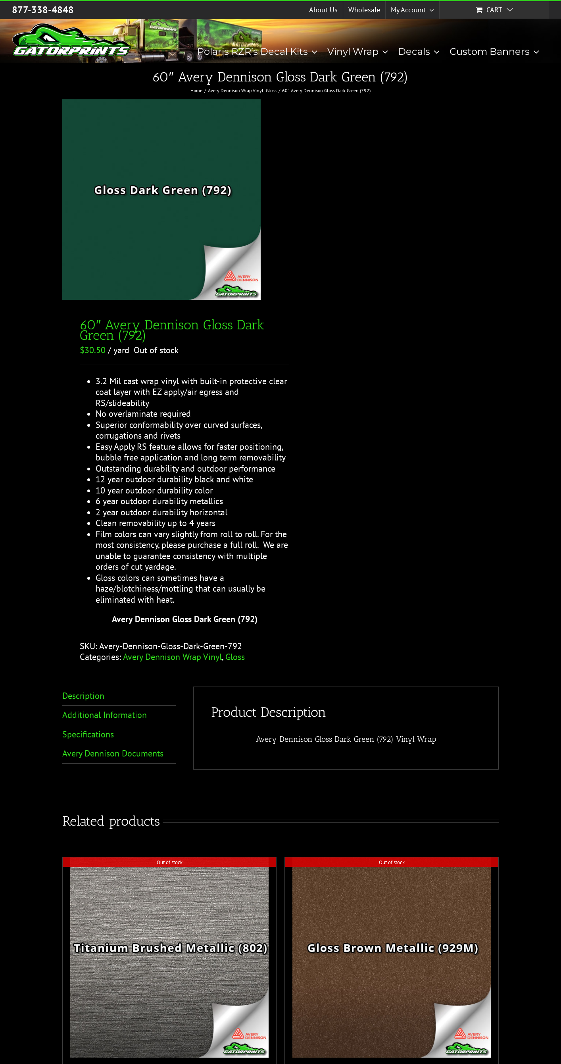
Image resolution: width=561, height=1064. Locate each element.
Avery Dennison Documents (112, 753)
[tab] (119, 696)
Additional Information (104, 714)
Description (83, 695)
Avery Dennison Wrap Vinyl (172, 656)
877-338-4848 (43, 10)
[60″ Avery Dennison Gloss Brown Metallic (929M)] (391, 957)
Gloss (235, 656)
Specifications (88, 734)
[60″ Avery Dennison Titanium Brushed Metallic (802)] (169, 957)
